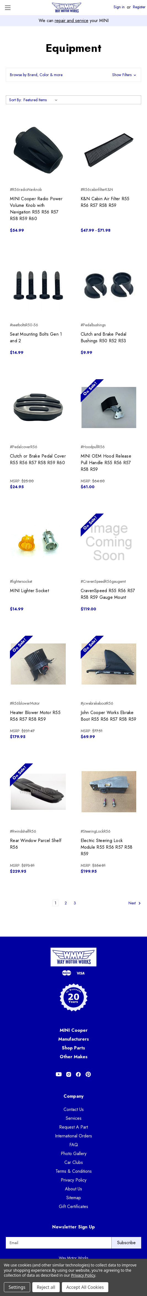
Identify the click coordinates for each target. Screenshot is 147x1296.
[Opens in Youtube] (59, 1074)
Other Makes (74, 1057)
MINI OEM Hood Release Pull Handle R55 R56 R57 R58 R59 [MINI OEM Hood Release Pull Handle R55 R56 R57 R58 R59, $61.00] (106, 462)
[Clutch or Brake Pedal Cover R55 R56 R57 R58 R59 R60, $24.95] (38, 407)
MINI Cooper (74, 1030)
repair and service (71, 20)
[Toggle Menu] (7, 7)
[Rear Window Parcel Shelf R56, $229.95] (38, 791)
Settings (17, 1287)
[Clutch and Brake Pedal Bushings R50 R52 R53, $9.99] (109, 285)
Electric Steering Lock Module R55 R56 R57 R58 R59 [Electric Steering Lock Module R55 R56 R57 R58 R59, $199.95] (107, 847)
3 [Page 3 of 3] (75, 903)
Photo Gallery (73, 1153)
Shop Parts (73, 1048)
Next (134, 903)
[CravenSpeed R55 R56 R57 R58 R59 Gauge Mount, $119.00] (109, 541)
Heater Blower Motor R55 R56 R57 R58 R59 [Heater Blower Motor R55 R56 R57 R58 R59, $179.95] (35, 715)
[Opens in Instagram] (69, 1074)
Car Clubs (73, 1162)
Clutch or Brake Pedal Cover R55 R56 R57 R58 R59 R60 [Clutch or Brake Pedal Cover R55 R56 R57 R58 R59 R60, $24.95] (38, 459)
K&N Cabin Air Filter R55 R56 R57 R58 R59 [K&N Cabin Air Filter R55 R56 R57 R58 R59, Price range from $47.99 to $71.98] (105, 202)
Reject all (46, 1287)
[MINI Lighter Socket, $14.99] (38, 541)
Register (139, 7)
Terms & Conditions (74, 1171)
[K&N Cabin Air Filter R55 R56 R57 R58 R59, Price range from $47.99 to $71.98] (109, 150)
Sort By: (15, 100)
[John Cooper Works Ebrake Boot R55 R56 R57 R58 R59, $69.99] (109, 664)
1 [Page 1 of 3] (55, 903)
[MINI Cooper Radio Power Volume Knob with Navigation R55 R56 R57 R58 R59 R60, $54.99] (38, 150)
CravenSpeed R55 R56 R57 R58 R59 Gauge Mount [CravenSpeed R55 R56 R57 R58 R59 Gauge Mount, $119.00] (108, 593)
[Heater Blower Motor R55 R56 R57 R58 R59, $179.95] (38, 664)
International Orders (73, 1136)
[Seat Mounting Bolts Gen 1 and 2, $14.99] (38, 285)
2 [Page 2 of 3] (66, 903)
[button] (73, 75)
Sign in (119, 7)
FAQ (73, 1145)
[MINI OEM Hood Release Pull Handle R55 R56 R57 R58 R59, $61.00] (109, 407)
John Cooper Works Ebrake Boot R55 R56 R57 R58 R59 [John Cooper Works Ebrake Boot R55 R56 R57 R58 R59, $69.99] (108, 715)
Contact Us (74, 1109)
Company (74, 1096)
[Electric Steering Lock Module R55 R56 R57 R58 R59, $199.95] (109, 791)
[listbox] (42, 100)
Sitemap (73, 1198)
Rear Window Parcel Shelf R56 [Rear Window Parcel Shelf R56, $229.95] (35, 843)
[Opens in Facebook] (78, 1074)
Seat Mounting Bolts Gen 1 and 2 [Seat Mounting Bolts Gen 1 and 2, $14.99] (36, 337)
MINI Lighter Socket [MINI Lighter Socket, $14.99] (29, 590)
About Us (73, 1189)
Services (74, 1118)
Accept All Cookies (85, 1287)
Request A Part (73, 1127)
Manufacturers (73, 1039)
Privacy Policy (73, 1180)
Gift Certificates (73, 1206)
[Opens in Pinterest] (88, 1074)
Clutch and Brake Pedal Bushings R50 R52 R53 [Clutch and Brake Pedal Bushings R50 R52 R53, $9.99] (104, 337)
